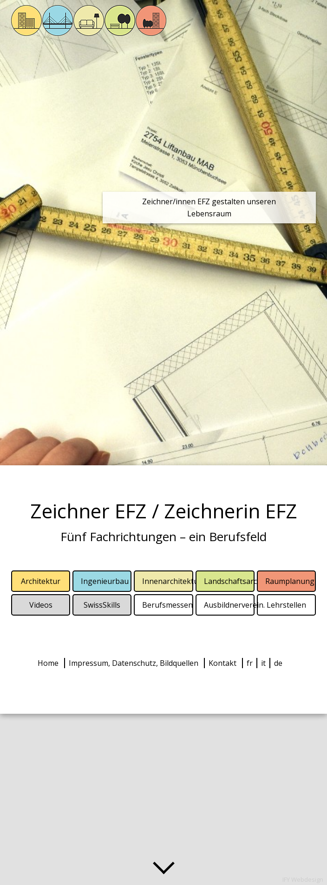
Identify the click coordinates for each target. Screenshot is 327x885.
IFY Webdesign (302, 879)
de (278, 663)
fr (250, 663)
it (263, 663)
